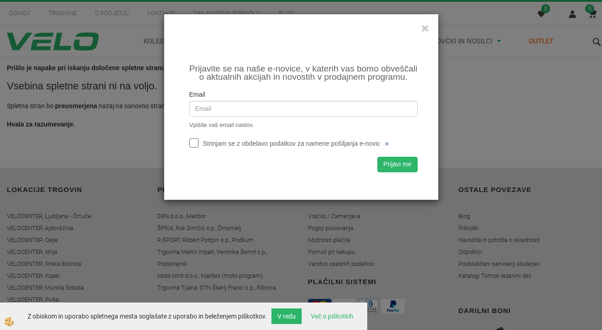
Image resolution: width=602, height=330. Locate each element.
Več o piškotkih (332, 316)
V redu (286, 316)
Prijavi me (397, 164)
